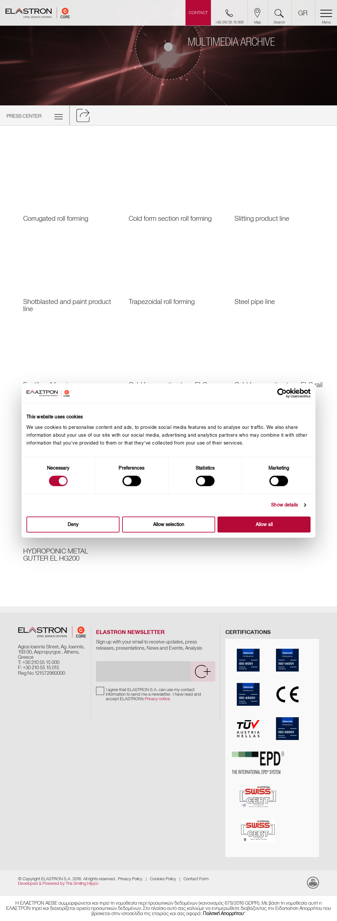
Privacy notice (157, 698)
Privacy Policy (130, 878)
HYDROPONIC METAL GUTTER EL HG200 (55, 555)
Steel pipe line (254, 301)
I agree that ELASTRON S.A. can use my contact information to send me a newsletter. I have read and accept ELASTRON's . (153, 694)
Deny (73, 524)
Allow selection (168, 524)
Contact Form (196, 878)
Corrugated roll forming (55, 218)
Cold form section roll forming (170, 218)
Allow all (264, 524)
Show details (284, 505)
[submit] (202, 671)
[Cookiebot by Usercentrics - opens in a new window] (287, 393)
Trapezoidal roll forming (162, 301)
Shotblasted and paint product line (67, 305)
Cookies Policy (163, 878)
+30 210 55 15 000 (41, 662)
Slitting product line (261, 218)
